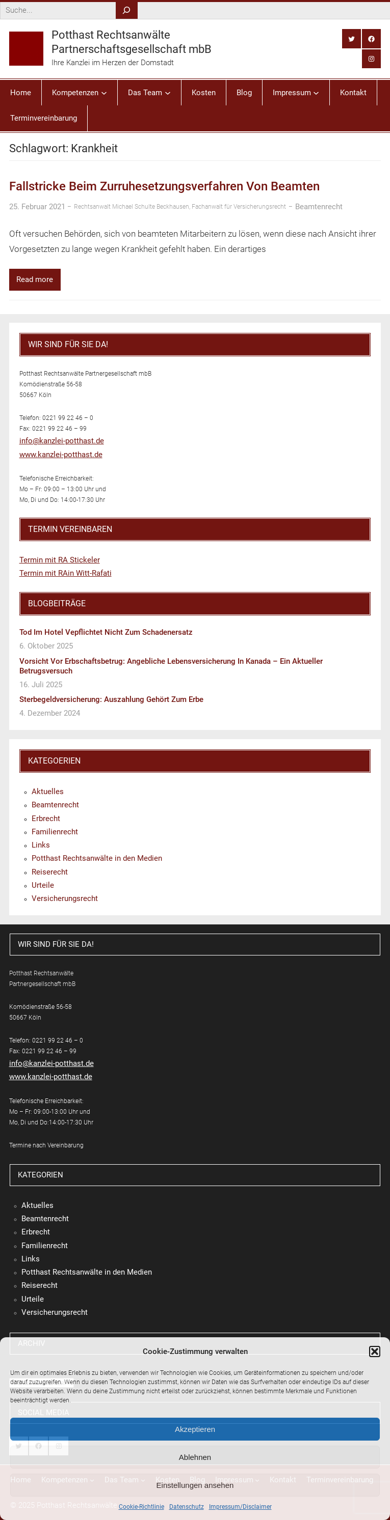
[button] (375, 1351)
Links (41, 845)
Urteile (43, 885)
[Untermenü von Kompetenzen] (104, 93)
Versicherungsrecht (65, 898)
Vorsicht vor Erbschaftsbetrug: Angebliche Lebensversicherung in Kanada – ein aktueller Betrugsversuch (171, 666)
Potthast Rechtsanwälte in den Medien (97, 858)
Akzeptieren (195, 1429)
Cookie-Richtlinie (141, 1506)
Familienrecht (55, 831)
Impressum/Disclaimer (240, 1506)
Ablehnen (195, 1457)
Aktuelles (48, 791)
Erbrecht (46, 818)
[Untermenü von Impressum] (316, 93)
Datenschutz (186, 1506)
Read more (34, 279)
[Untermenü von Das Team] (168, 93)
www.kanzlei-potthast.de (60, 454)
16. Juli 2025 (40, 684)
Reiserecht (50, 872)
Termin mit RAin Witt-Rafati (65, 573)
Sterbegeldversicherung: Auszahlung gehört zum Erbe (111, 699)
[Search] (127, 10)
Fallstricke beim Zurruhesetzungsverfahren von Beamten (164, 186)
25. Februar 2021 (37, 206)
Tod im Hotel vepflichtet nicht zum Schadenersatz (106, 632)
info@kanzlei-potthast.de (61, 440)
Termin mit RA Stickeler (59, 560)
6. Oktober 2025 (46, 646)
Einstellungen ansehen (195, 1485)
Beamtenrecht (319, 206)
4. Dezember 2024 (49, 713)
